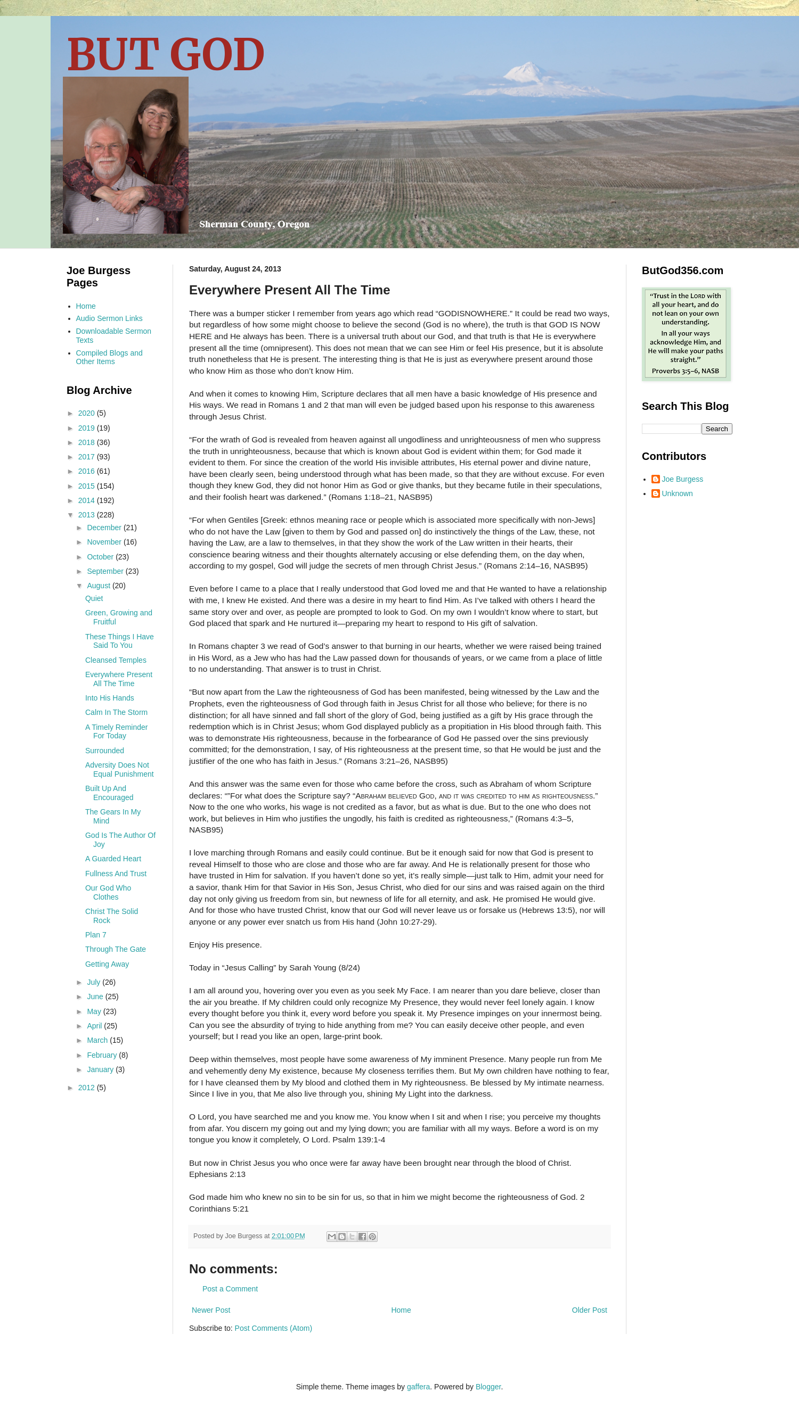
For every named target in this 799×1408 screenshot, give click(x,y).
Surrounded (104, 750)
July (94, 982)
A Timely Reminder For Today (116, 731)
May (95, 1011)
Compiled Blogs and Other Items (109, 357)
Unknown (677, 493)
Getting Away (107, 964)
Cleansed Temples (115, 660)
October (101, 557)
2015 (87, 486)
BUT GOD (166, 54)
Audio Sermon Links (109, 318)
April (95, 1026)
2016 (87, 471)
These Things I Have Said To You (119, 641)
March (98, 1040)
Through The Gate (115, 949)
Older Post (589, 1310)
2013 (87, 514)
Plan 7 (96, 935)
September (106, 571)
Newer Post (211, 1310)
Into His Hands (109, 698)
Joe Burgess (683, 479)
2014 (87, 500)
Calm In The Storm (116, 712)
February (103, 1055)
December (105, 527)
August (99, 585)
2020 (87, 413)
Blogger (488, 1386)
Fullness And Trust (115, 873)
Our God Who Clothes (108, 892)
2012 (87, 1087)
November (105, 542)
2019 (87, 428)
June (96, 996)
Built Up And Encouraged (109, 793)
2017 (87, 456)
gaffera (418, 1386)
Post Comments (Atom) (273, 1328)
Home (401, 1310)
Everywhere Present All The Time (118, 679)
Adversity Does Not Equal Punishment (119, 769)
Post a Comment (230, 1289)
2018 (87, 442)
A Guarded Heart (113, 858)
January (101, 1069)
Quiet (94, 598)
